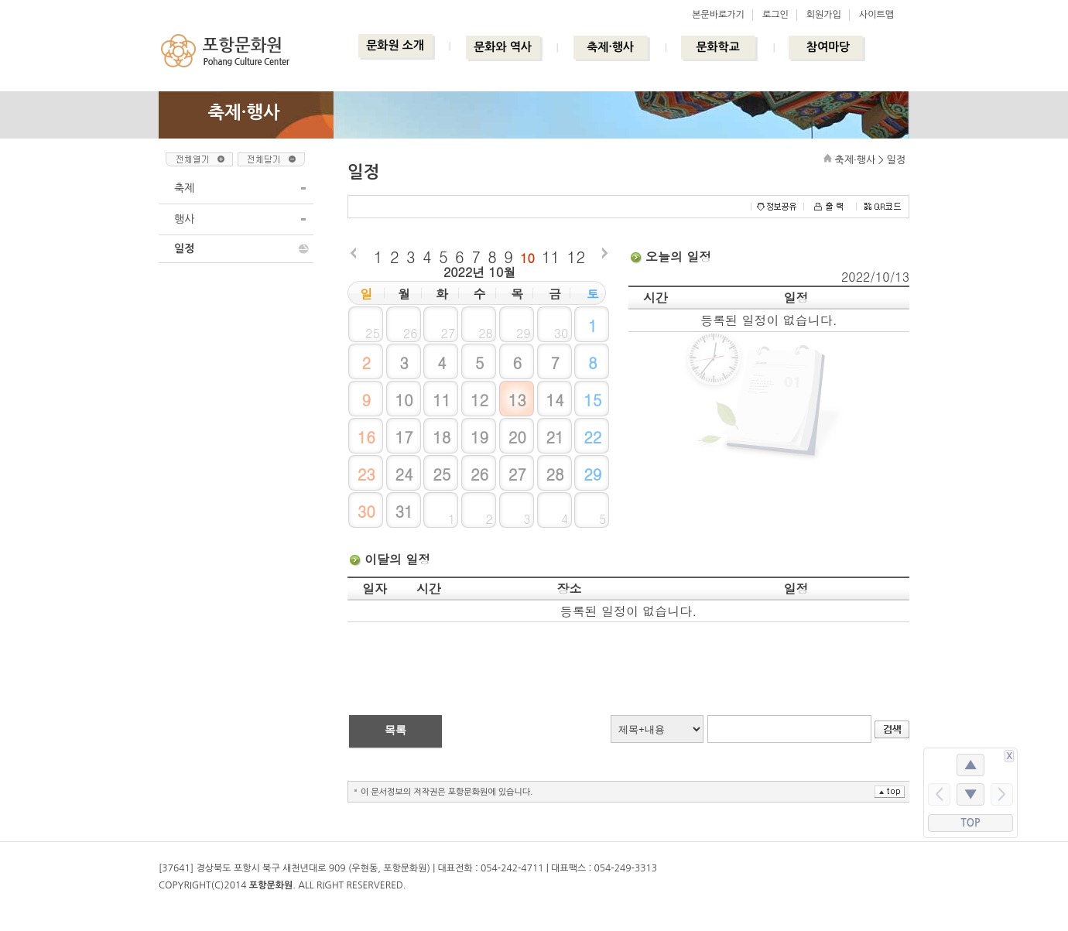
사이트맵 (876, 14)
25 (441, 474)
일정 (184, 248)
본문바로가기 (718, 14)
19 (479, 437)
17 (403, 437)
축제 (184, 188)
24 (403, 474)
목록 (395, 730)
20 (517, 437)
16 (366, 437)
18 (441, 437)
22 (592, 437)
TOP (971, 823)
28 (554, 474)
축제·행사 (610, 47)
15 (592, 399)
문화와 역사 (503, 47)
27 (517, 474)
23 (366, 474)
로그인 (775, 14)
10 (527, 258)
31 (403, 511)
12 (576, 256)
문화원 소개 (395, 45)
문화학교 (717, 47)
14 (554, 399)
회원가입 (823, 14)
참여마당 (828, 47)
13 (517, 399)
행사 (184, 219)
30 (366, 511)
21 (554, 437)
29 (592, 474)
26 (479, 474)
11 (551, 256)
